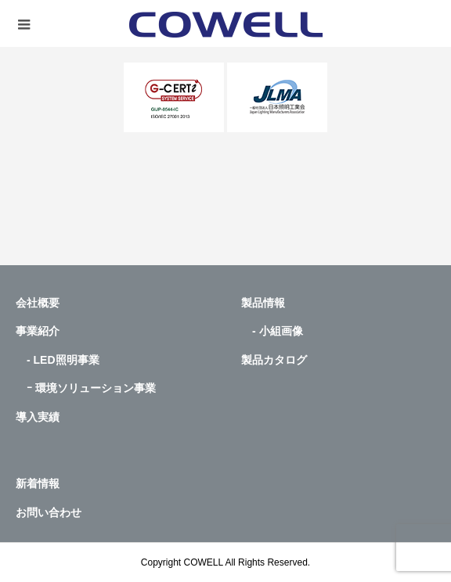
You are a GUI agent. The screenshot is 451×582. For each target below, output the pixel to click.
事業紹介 (38, 331)
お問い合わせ (48, 512)
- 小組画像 (272, 331)
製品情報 (263, 302)
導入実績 (38, 417)
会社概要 (38, 302)
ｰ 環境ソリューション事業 (86, 388)
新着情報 (38, 483)
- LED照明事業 (57, 360)
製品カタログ (274, 360)
